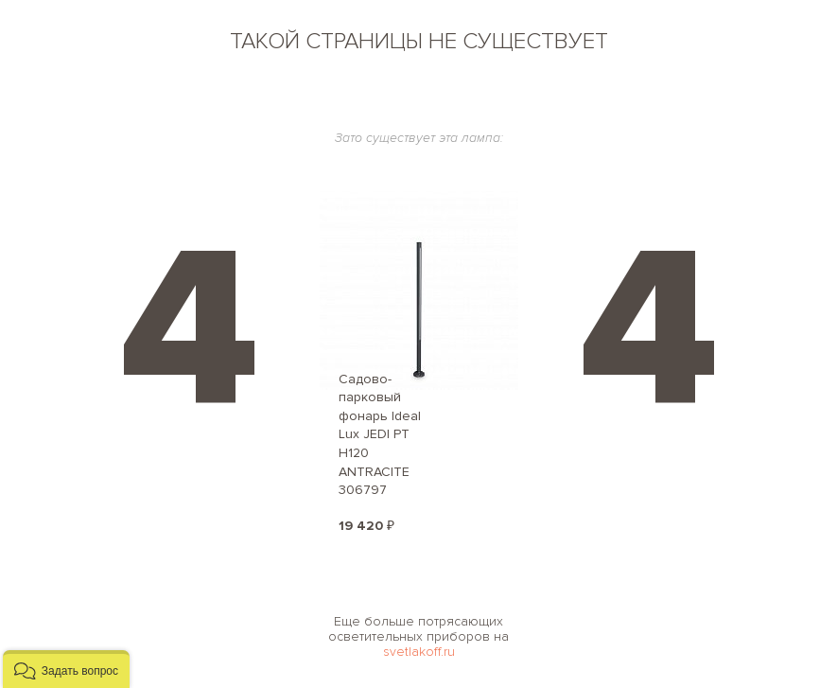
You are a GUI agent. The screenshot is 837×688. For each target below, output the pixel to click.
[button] (66, 669)
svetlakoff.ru (419, 652)
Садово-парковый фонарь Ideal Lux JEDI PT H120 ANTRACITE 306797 (380, 435)
